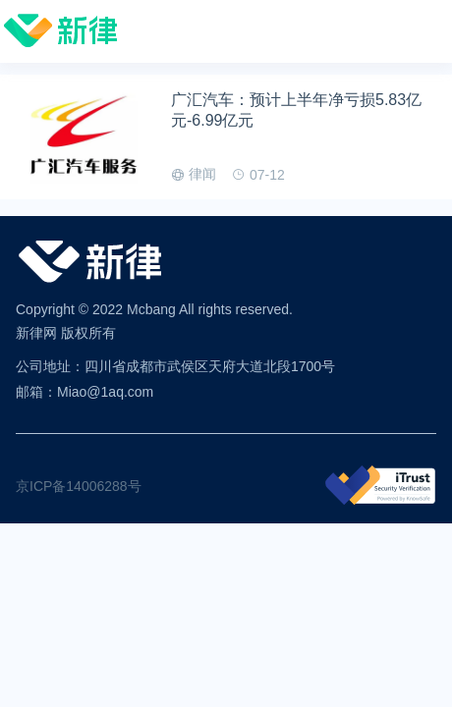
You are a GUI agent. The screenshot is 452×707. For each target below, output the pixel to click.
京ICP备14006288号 (78, 486)
